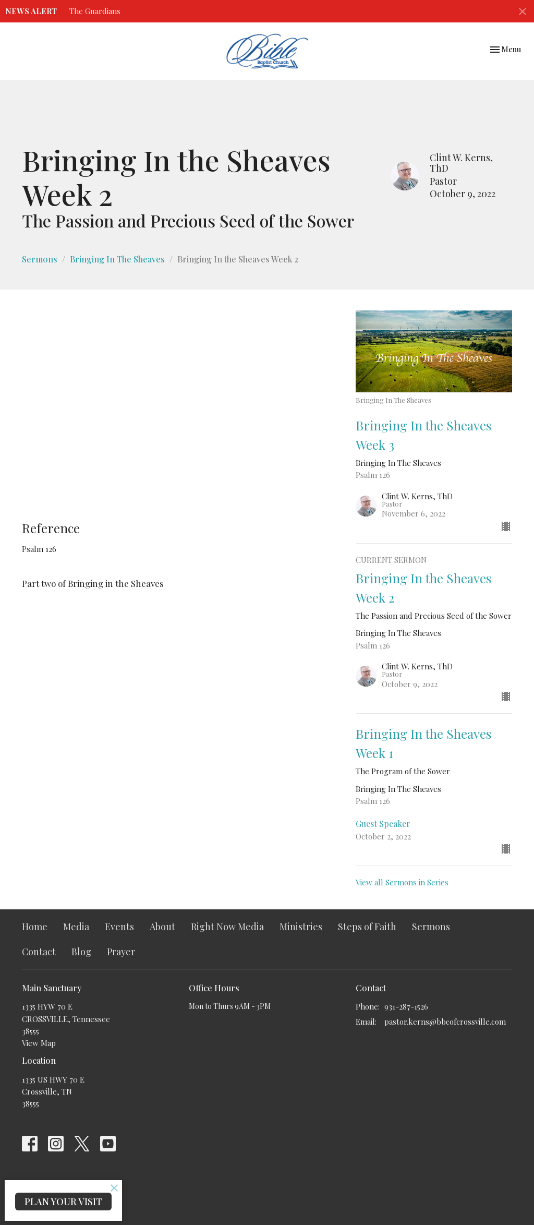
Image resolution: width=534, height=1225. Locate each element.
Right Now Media (227, 926)
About (162, 926)
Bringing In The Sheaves (117, 259)
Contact (39, 951)
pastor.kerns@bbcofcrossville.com (445, 1021)
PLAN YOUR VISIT (63, 1201)
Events (119, 926)
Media (76, 926)
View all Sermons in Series (402, 882)
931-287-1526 (406, 1006)
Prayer (121, 951)
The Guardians (94, 11)
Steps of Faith (367, 926)
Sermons (39, 259)
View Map (39, 1043)
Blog (81, 951)
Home (34, 926)
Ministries (301, 926)
